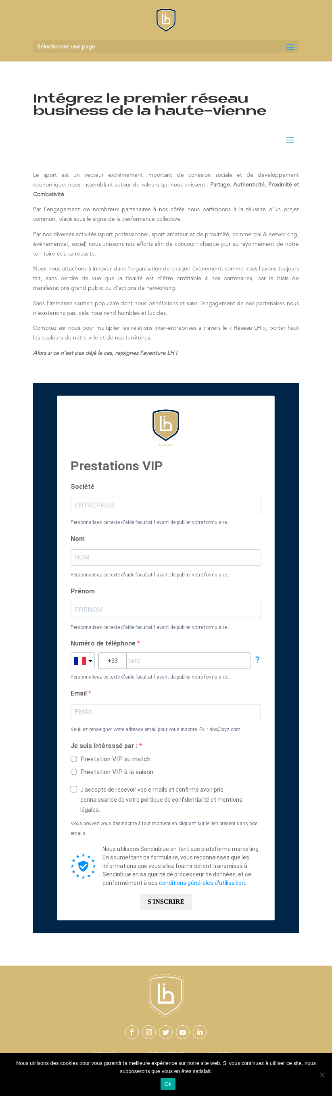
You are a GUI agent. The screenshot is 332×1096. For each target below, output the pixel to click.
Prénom (83, 591)
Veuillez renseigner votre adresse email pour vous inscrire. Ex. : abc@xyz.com (155, 729)
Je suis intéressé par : (105, 746)
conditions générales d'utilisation (202, 883)
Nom (78, 539)
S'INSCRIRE (166, 901)
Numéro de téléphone (104, 643)
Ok (168, 1084)
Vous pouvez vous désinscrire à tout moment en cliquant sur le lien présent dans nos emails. (164, 828)
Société (82, 486)
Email (79, 693)
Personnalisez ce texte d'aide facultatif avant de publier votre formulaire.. (150, 522)
